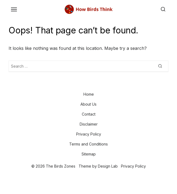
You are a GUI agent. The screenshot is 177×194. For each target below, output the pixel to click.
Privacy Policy (88, 134)
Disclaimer (89, 124)
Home (88, 94)
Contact (88, 114)
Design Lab (108, 166)
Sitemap (89, 154)
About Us (88, 104)
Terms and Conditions (88, 144)
